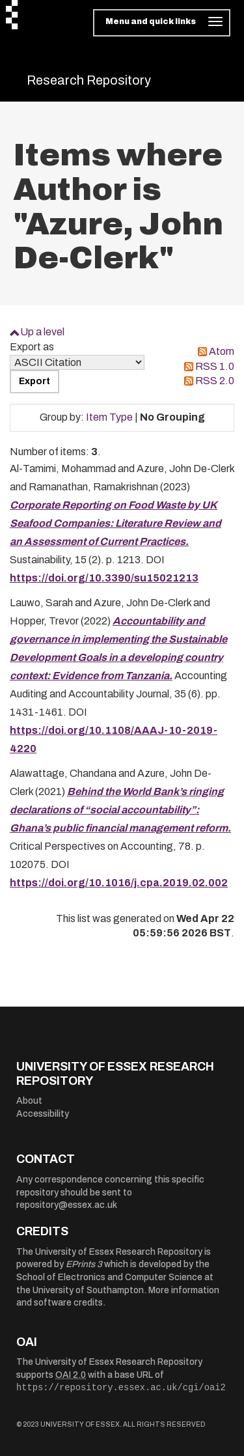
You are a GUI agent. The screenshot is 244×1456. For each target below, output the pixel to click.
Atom (221, 351)
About (29, 1101)
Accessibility (42, 1114)
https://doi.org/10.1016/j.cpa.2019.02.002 (119, 882)
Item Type (109, 417)
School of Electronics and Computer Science (109, 1277)
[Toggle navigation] (161, 22)
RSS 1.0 (214, 366)
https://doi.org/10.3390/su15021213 (104, 577)
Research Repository (89, 80)
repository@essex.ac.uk (66, 1205)
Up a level (42, 331)
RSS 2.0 (214, 380)
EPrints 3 (84, 1264)
